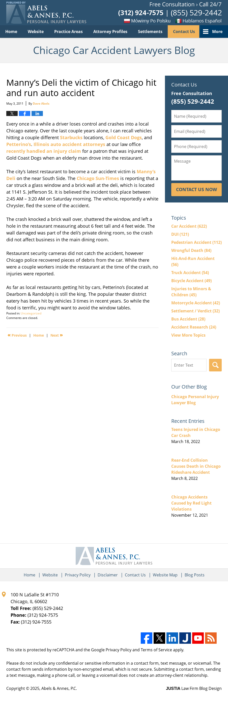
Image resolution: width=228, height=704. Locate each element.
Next (56, 335)
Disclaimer (108, 575)
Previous (17, 335)
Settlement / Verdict (195, 311)
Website (36, 31)
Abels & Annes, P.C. (59, 688)
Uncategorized (31, 313)
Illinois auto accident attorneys (69, 144)
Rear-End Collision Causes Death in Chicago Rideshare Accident (196, 466)
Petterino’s (18, 144)
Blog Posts (195, 575)
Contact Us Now (196, 189)
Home (11, 31)
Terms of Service (156, 650)
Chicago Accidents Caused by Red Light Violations (191, 503)
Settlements (150, 31)
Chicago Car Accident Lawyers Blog (46, 13)
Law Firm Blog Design (194, 688)
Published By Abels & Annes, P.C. (170, 12)
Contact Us (184, 31)
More (217, 31)
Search (215, 365)
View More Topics (188, 335)
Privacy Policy (78, 575)
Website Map (165, 575)
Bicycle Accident (191, 280)
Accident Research (193, 327)
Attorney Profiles (110, 31)
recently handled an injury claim (43, 151)
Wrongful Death (191, 250)
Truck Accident (190, 272)
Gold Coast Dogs (123, 137)
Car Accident (189, 226)
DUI (180, 234)
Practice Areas (68, 31)
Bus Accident (188, 319)
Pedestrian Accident (196, 242)
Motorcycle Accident (195, 303)
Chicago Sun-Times (98, 178)
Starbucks (71, 137)
